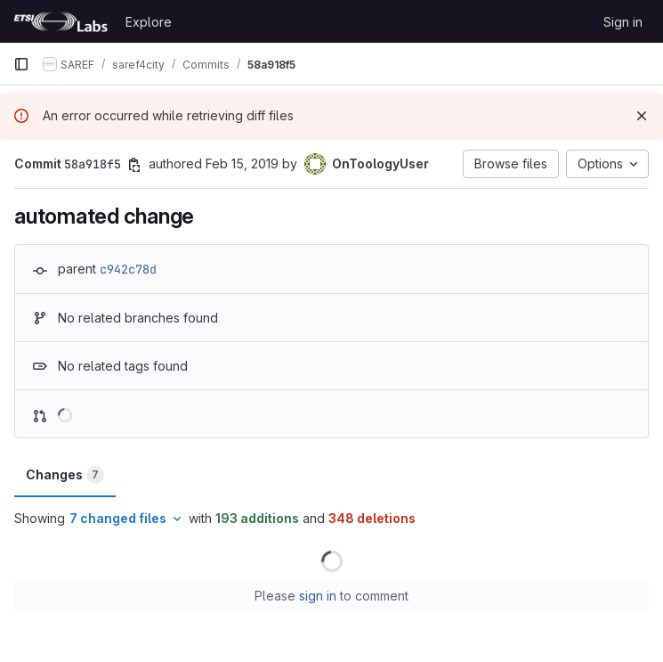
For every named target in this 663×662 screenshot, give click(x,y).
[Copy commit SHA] (134, 165)
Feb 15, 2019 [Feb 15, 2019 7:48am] (242, 163)
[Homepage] (60, 21)
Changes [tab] (65, 475)
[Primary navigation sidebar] (21, 64)
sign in (317, 595)
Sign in (623, 21)
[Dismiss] (641, 116)
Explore (148, 21)
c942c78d (128, 269)
